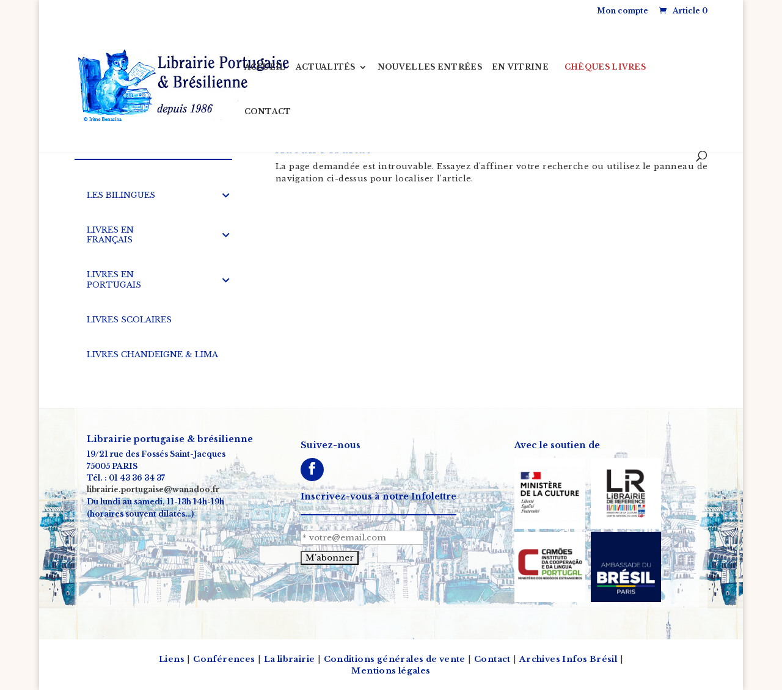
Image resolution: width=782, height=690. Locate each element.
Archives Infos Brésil (568, 659)
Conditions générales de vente (395, 659)
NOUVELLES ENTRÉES (430, 66)
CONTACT (267, 111)
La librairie (289, 659)
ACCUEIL (265, 66)
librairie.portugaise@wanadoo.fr (153, 490)
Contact (492, 659)
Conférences (224, 659)
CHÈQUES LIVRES (605, 66)
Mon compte (622, 10)
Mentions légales (390, 671)
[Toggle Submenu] (226, 195)
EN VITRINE (520, 66)
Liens (172, 659)
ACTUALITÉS (326, 66)
